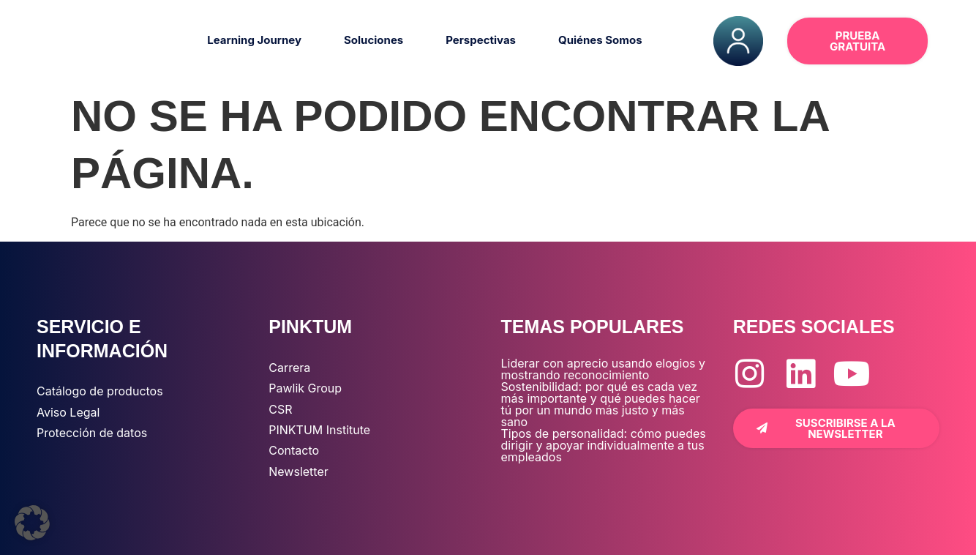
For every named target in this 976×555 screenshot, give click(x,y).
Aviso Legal (68, 412)
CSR (280, 409)
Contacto (294, 450)
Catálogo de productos (100, 391)
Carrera (289, 367)
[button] (32, 523)
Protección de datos (92, 432)
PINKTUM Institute (319, 429)
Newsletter (299, 471)
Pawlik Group (305, 388)
